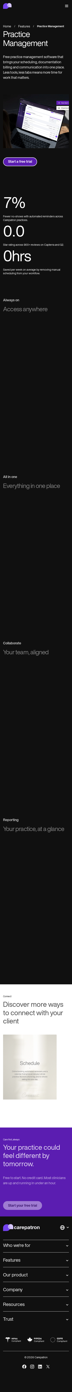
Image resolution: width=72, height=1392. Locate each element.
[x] (48, 1366)
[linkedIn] (40, 1366)
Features (24, 26)
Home (7, 26)
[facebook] (24, 1366)
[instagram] (32, 1366)
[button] (66, 6)
